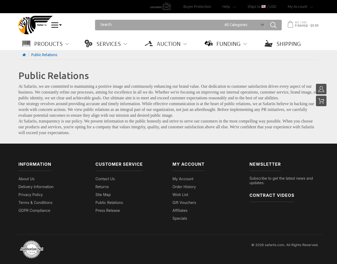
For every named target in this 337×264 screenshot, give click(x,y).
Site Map (103, 194)
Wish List (180, 194)
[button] (48, 43)
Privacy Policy (30, 194)
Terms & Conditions (35, 202)
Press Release (108, 210)
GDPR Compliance (34, 210)
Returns (102, 186)
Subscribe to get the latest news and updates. (281, 180)
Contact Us (105, 179)
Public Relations (44, 55)
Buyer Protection (197, 6)
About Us (26, 179)
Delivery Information (36, 186)
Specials (179, 218)
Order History (184, 186)
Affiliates (180, 210)
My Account (183, 179)
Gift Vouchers (184, 202)
